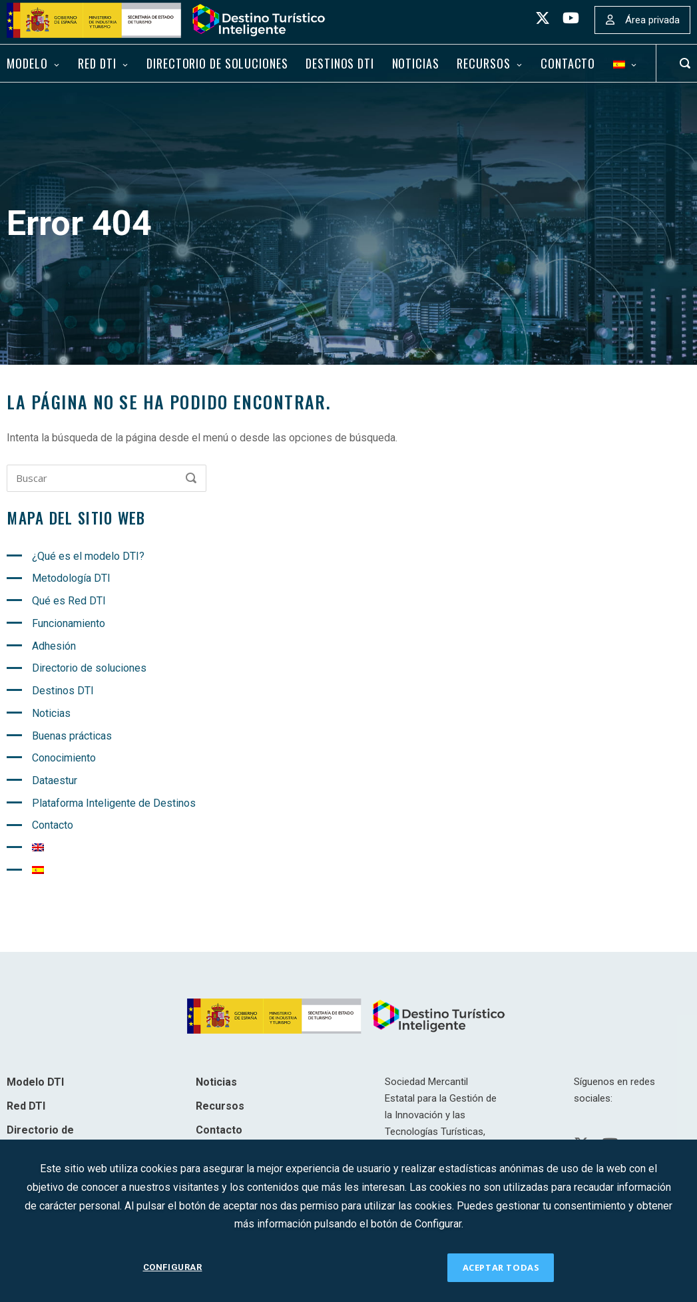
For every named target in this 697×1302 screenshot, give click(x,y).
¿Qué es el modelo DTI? (88, 556)
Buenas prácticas (72, 736)
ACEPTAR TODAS (501, 1267)
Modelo (27, 63)
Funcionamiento (68, 623)
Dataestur (54, 780)
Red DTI (97, 63)
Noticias (415, 63)
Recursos (483, 63)
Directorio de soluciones (217, 63)
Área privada (652, 20)
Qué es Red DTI (69, 600)
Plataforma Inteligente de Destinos (114, 803)
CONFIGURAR (172, 1267)
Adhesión (54, 646)
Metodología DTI (71, 578)
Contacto (568, 63)
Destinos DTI (340, 63)
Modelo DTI (35, 1082)
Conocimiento (64, 758)
